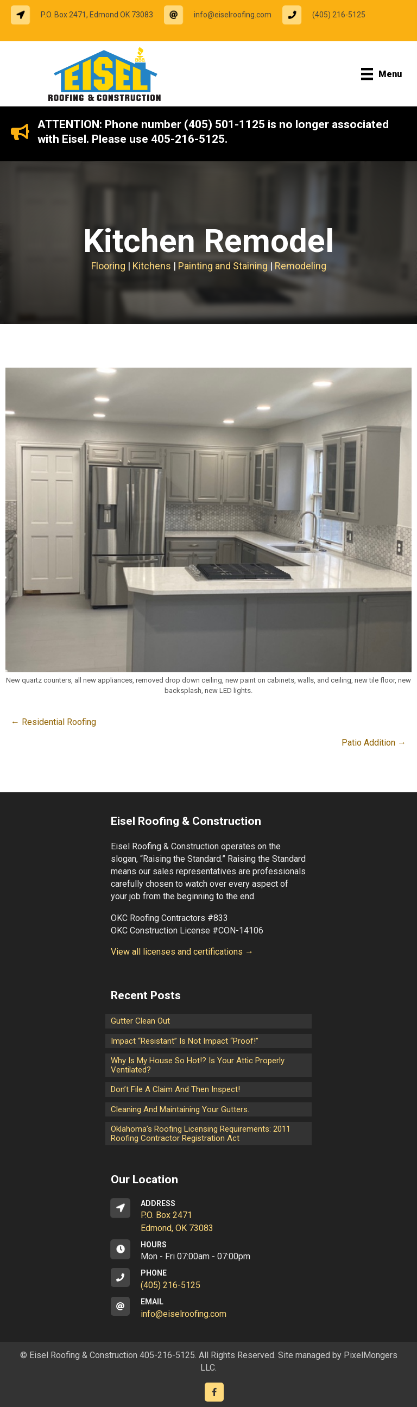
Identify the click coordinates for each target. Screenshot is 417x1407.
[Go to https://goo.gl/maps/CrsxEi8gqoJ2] (208, 1216)
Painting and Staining (223, 266)
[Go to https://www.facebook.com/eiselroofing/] (214, 1392)
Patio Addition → (374, 742)
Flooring (108, 266)
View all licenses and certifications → (182, 952)
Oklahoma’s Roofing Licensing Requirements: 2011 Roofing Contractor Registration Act (200, 1133)
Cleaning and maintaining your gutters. (180, 1109)
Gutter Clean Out (140, 1021)
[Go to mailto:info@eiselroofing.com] (223, 14)
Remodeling (300, 266)
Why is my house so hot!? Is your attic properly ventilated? (198, 1065)
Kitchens (151, 266)
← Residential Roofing (53, 722)
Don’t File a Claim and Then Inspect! (175, 1089)
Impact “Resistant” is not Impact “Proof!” (184, 1041)
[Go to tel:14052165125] (329, 14)
